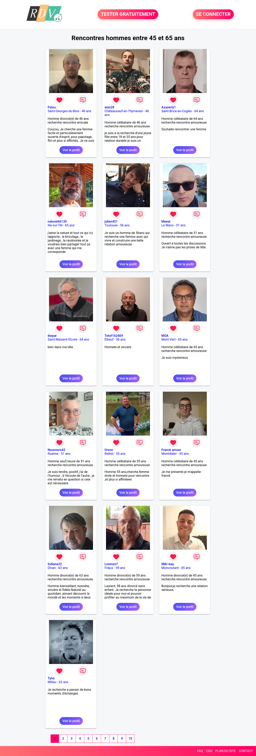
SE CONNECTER (213, 14)
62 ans (63, 682)
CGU (209, 751)
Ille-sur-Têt (55, 225)
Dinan (52, 568)
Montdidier (169, 454)
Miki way (167, 564)
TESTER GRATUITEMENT (128, 14)
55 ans (121, 454)
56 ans (125, 225)
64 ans (199, 111)
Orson (109, 450)
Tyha (51, 678)
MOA (164, 336)
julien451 (111, 221)
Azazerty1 (168, 107)
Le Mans (167, 225)
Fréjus (109, 568)
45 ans (184, 454)
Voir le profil (71, 150)
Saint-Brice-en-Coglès (176, 111)
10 (130, 738)
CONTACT (246, 751)
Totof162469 (114, 336)
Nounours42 (56, 450)
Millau (52, 682)
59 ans (120, 568)
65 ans (70, 225)
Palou (52, 107)
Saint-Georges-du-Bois (63, 111)
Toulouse (111, 225)
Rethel (109, 454)
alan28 (109, 107)
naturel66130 (57, 221)
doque (52, 336)
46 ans (86, 111)
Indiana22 (55, 564)
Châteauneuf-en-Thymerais (124, 111)
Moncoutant (170, 568)
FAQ (200, 751)
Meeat (165, 221)
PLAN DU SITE (225, 751)
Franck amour (171, 450)
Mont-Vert (168, 339)
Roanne (53, 454)
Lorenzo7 (111, 564)
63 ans (63, 568)
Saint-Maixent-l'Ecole (62, 339)
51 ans (181, 225)
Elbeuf (109, 339)
